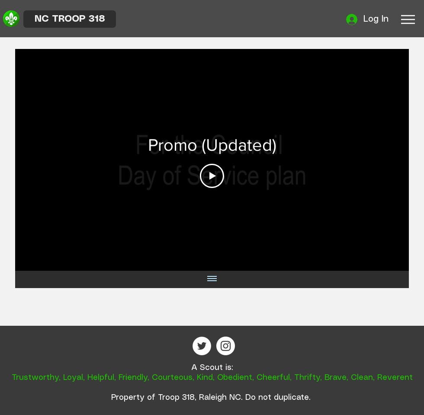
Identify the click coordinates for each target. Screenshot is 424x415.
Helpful (100, 378)
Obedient (234, 378)
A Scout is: (212, 368)
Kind (205, 378)
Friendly (133, 378)
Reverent (395, 378)
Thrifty (307, 378)
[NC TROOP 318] (69, 19)
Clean (362, 378)
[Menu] (408, 19)
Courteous (172, 378)
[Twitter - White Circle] (202, 346)
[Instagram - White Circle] (225, 346)
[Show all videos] (212, 279)
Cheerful (273, 378)
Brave (335, 378)
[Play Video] (212, 176)
